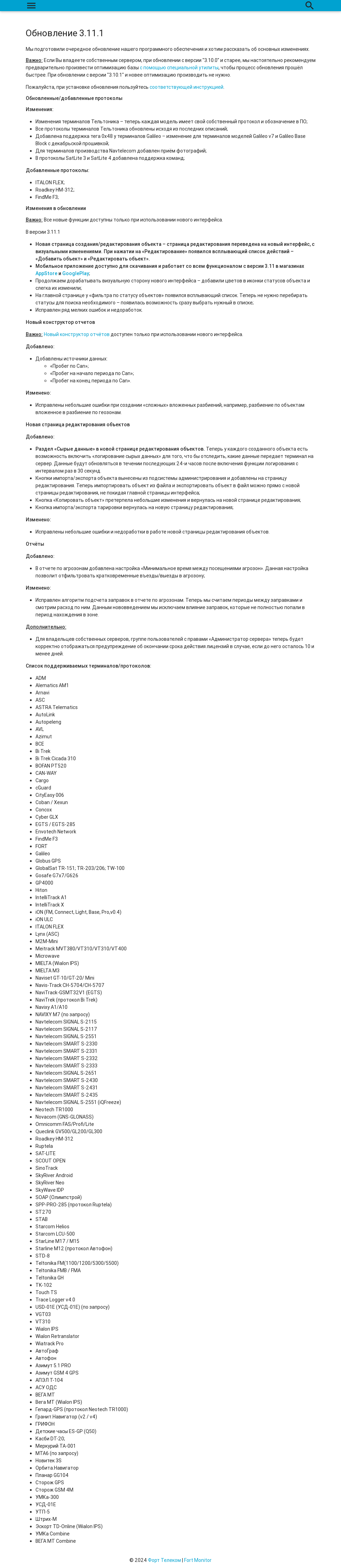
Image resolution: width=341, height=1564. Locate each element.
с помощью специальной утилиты (179, 67)
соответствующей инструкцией (186, 87)
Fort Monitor (198, 1560)
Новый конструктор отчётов (77, 334)
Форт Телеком (164, 1560)
